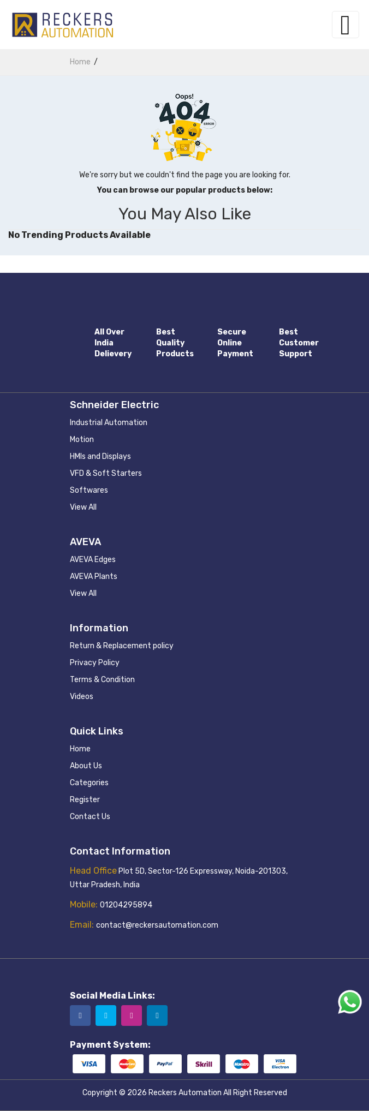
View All (83, 507)
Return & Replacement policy (122, 645)
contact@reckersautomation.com (157, 925)
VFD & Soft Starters (106, 473)
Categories (89, 782)
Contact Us (90, 816)
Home (80, 749)
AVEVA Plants (93, 576)
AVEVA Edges (93, 559)
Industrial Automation (108, 422)
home (80, 62)
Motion (82, 439)
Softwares (89, 490)
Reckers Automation (185, 1092)
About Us (86, 765)
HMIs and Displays (100, 456)
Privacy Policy (95, 662)
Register (85, 799)
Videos (81, 696)
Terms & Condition (102, 679)
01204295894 (126, 905)
